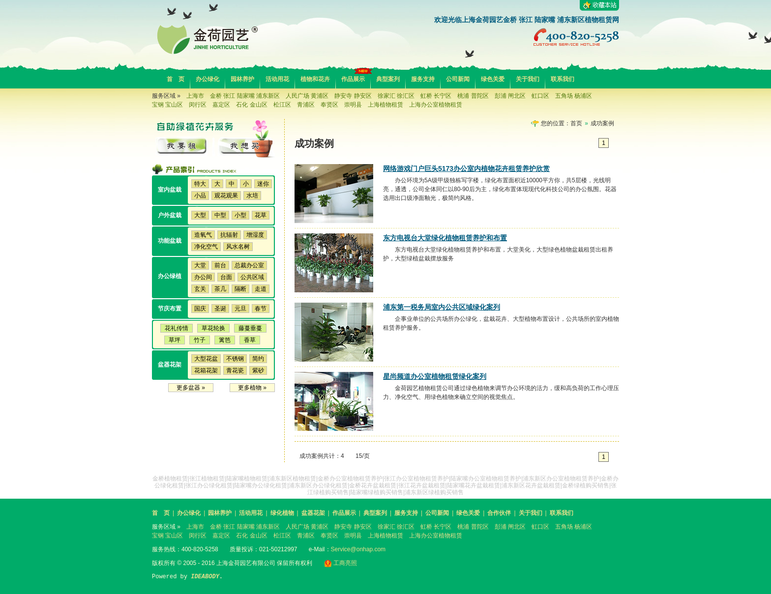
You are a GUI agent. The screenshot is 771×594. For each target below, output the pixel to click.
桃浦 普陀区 (472, 95)
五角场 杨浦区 (573, 95)
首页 (576, 123)
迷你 (263, 183)
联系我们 (562, 79)
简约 (258, 358)
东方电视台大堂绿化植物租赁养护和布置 (445, 238)
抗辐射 (229, 234)
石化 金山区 (251, 104)
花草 (261, 215)
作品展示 (353, 79)
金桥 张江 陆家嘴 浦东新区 (245, 95)
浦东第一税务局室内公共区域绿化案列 (441, 307)
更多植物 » (252, 387)
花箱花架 (206, 370)
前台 (220, 265)
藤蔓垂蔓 (250, 328)
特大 (200, 183)
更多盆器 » (191, 387)
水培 (252, 195)
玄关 (200, 288)
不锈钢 (235, 358)
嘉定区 (221, 104)
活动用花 (277, 79)
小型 (240, 215)
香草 (250, 340)
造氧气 (203, 234)
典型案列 (388, 79)
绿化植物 (282, 512)
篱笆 (225, 340)
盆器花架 (313, 512)
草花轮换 (213, 328)
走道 (261, 288)
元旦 (240, 308)
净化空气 (206, 246)
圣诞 (220, 308)
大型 (200, 215)
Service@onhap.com (358, 549)
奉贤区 (329, 104)
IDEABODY (205, 576)
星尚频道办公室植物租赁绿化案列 (434, 376)
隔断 (240, 288)
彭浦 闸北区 (510, 95)
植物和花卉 (315, 79)
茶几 (220, 288)
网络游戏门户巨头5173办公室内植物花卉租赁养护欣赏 (466, 168)
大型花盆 (206, 358)
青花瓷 (235, 370)
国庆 (200, 308)
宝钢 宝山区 (167, 104)
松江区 (282, 104)
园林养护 (242, 79)
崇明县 (353, 104)
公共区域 (252, 277)
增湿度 (255, 234)
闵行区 (198, 104)
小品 (200, 195)
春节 (261, 308)
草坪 (174, 340)
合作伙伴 (499, 512)
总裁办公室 (249, 265)
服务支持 (423, 79)
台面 (226, 277)
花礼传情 (176, 328)
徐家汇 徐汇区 (396, 95)
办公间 (203, 277)
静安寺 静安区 (352, 95)
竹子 (200, 340)
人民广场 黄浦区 (307, 95)
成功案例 (602, 123)
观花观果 (226, 195)
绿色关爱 (492, 79)
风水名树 (238, 246)
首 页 (175, 79)
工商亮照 (340, 563)
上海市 (195, 95)
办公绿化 (207, 79)
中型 (220, 215)
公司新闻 (458, 79)
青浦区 (306, 104)
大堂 (200, 265)
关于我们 (527, 79)
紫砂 (258, 370)
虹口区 (540, 95)
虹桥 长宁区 (435, 95)
